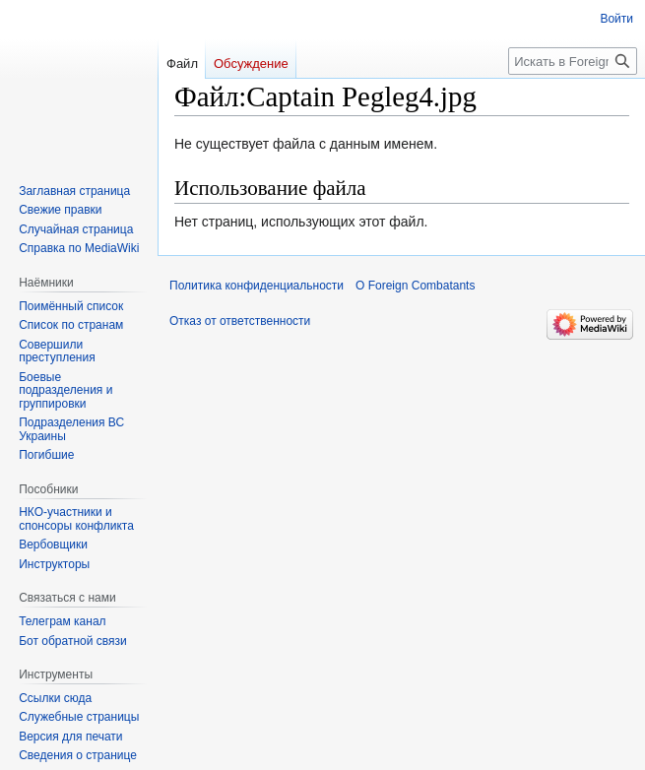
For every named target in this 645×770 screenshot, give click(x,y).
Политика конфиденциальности (256, 285)
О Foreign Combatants (415, 285)
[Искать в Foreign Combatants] (572, 61)
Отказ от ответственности (239, 321)
